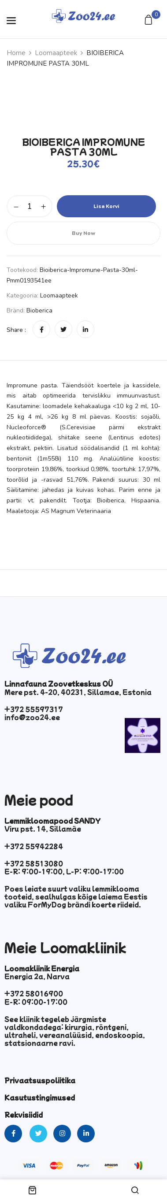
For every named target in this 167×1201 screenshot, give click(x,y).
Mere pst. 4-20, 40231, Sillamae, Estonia (78, 692)
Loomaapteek (56, 52)
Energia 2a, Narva (37, 976)
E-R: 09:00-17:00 (35, 1001)
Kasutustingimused (39, 1097)
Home (16, 52)
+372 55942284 (33, 846)
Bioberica (39, 310)
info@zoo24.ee (32, 717)
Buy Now (83, 233)
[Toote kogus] (29, 206)
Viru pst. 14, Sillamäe (42, 828)
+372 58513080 (33, 863)
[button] (149, 20)
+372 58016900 (33, 993)
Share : (16, 330)
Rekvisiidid (23, 1114)
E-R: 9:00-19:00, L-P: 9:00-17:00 (64, 871)
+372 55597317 (33, 709)
